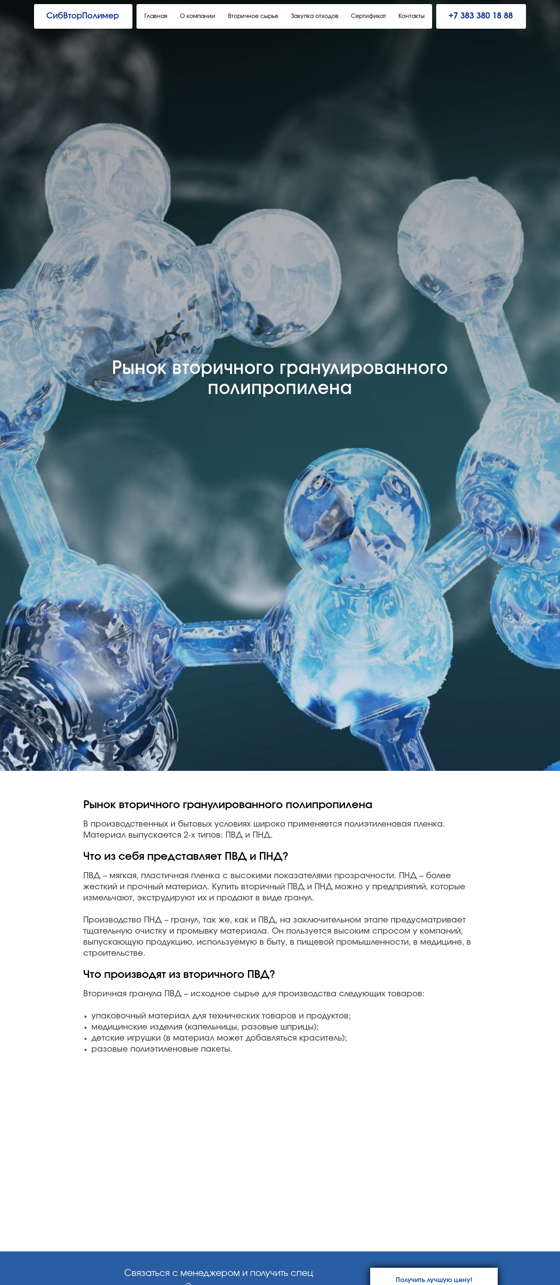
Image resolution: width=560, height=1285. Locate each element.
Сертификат (368, 16)
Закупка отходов (315, 16)
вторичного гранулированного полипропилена (245, 805)
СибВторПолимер (82, 16)
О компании (197, 16)
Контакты (411, 16)
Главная (155, 16)
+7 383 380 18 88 (480, 16)
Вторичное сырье (253, 16)
